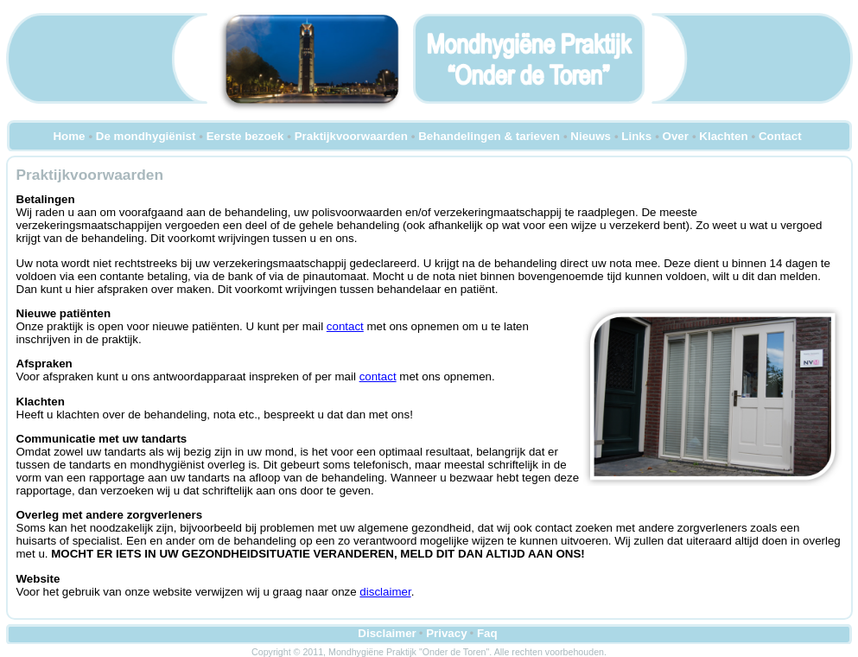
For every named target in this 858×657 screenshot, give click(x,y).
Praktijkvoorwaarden (351, 136)
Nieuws (590, 136)
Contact (780, 136)
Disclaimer (387, 633)
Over (676, 136)
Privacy (446, 633)
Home (69, 136)
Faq (487, 633)
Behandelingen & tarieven (489, 136)
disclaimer (384, 591)
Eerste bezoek (245, 136)
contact (345, 326)
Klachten (723, 136)
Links (636, 136)
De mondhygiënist (146, 136)
